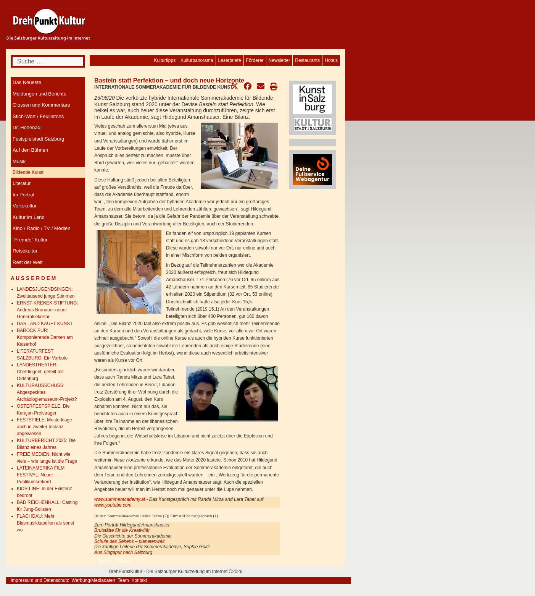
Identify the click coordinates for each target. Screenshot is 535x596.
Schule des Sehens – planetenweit (129, 541)
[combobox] (48, 61)
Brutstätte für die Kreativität (122, 530)
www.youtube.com (112, 505)
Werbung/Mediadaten (93, 580)
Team (123, 580)
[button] (234, 86)
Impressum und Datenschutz (40, 580)
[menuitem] (331, 60)
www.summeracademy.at (119, 499)
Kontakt (139, 580)
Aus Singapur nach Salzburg (123, 552)
